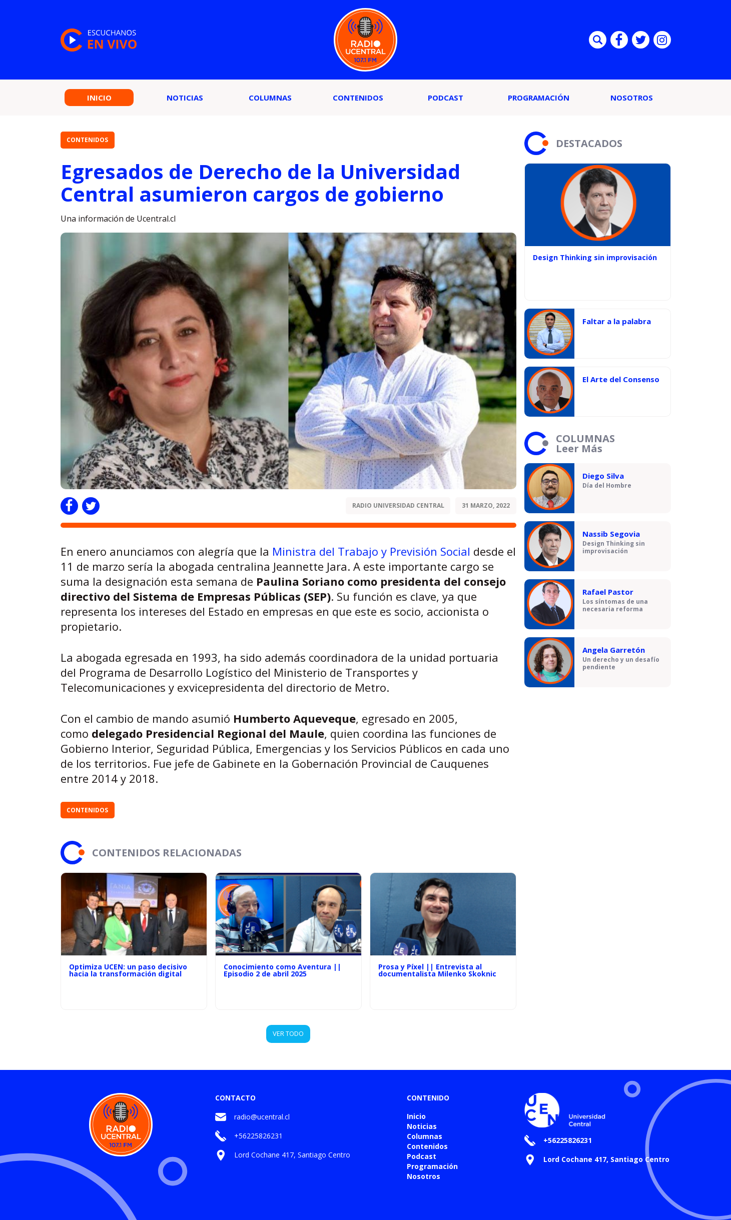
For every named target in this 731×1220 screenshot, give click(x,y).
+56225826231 (258, 1135)
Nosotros (631, 98)
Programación (538, 98)
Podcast (445, 98)
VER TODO (288, 1033)
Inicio (99, 98)
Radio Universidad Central (398, 505)
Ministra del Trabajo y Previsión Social (371, 551)
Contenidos (358, 98)
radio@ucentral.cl (262, 1116)
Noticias (185, 98)
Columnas (270, 98)
